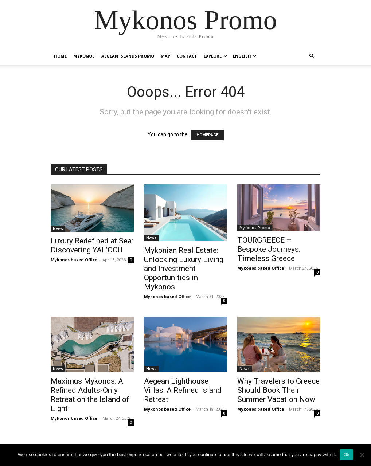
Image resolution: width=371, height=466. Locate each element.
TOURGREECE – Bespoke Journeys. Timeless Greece (269, 249)
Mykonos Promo (254, 227)
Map (165, 56)
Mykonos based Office (74, 259)
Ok (346, 454)
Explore (215, 56)
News (58, 228)
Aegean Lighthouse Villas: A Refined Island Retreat (183, 390)
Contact (187, 56)
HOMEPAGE (207, 135)
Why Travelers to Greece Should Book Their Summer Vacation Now (278, 390)
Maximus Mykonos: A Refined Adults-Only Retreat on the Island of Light (90, 395)
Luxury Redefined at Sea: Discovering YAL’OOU (92, 245)
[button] (311, 56)
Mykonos (84, 56)
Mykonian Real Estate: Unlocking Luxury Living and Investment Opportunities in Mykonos (183, 268)
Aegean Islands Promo (127, 56)
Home (60, 56)
